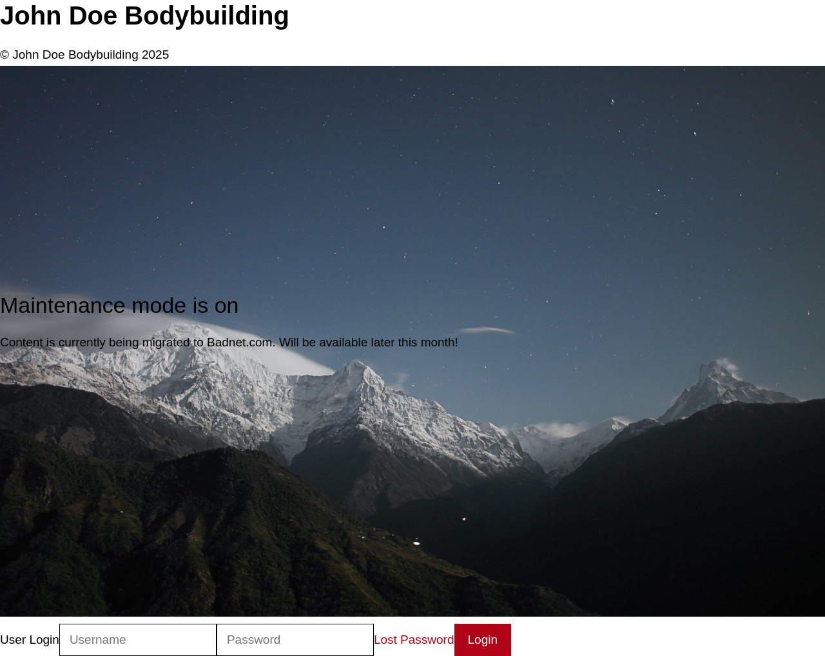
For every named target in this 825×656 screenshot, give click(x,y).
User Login (29, 639)
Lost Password (414, 639)
